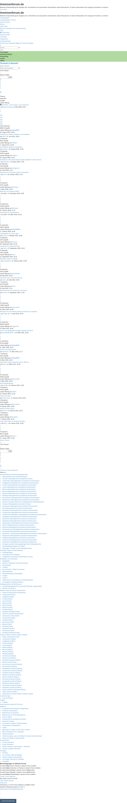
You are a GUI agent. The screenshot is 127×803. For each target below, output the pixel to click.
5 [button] (0, 88)
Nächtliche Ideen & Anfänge (8, 259)
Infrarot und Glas (5, 396)
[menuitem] (8, 20)
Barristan (6, 162)
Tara (4, 280)
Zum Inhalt (3, 9)
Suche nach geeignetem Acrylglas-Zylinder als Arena (16, 330)
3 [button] (0, 84)
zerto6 (5, 292)
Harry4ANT (15, 130)
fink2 (4, 136)
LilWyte (5, 149)
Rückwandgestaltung (6, 383)
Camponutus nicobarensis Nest (10, 246)
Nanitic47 (6, 351)
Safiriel (14, 143)
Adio (4, 364)
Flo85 (4, 235)
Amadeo (14, 417)
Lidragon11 (15, 168)
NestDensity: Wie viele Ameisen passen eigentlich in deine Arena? (20, 159)
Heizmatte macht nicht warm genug (11, 278)
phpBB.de (22, 787)
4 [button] (0, 86)
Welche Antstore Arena (7, 408)
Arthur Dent (6, 398)
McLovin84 (15, 307)
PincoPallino (16, 229)
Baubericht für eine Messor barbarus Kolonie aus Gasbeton (18, 311)
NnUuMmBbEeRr (8, 332)
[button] (0, 72)
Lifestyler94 (7, 261)
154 (1, 121)
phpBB (10, 785)
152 (1, 117)
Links (1, 50)
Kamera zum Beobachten (8, 349)
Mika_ (5, 423)
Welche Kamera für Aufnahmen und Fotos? (13, 290)
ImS (5, 174)
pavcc (14, 436)
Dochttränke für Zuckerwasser (9, 212)
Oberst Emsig (8, 107)
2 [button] (0, 81)
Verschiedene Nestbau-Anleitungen (11, 147)
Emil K (5, 410)
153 (1, 119)
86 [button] (1, 92)
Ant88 (5, 385)
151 (1, 115)
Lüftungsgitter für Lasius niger (9, 233)
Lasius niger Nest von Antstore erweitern (12, 421)
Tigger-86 (7, 313)
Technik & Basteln (9, 63)
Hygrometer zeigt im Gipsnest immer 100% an (14, 362)
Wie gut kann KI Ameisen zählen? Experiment (14, 172)
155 (1, 124)
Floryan (14, 242)
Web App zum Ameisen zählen (9, 191)
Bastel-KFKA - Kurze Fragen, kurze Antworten (14, 105)
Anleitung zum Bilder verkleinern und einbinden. (15, 134)
